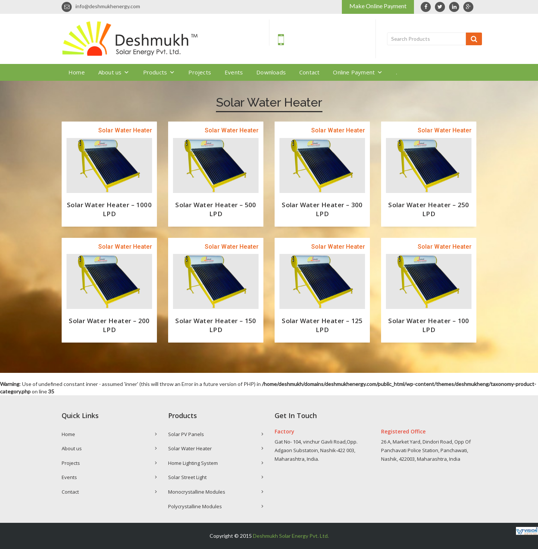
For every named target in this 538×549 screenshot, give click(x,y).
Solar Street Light (187, 477)
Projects (199, 72)
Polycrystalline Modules (195, 506)
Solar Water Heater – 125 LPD (322, 325)
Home (76, 72)
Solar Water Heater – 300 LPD (322, 209)
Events (234, 72)
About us (114, 72)
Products (159, 72)
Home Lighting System (193, 463)
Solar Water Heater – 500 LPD (215, 209)
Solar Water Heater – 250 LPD (428, 209)
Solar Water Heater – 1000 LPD (109, 209)
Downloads (271, 72)
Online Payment (358, 72)
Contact (309, 72)
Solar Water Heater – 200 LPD (109, 325)
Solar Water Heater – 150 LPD (215, 325)
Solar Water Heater (190, 448)
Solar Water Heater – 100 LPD (428, 325)
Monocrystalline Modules (196, 491)
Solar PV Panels (186, 434)
